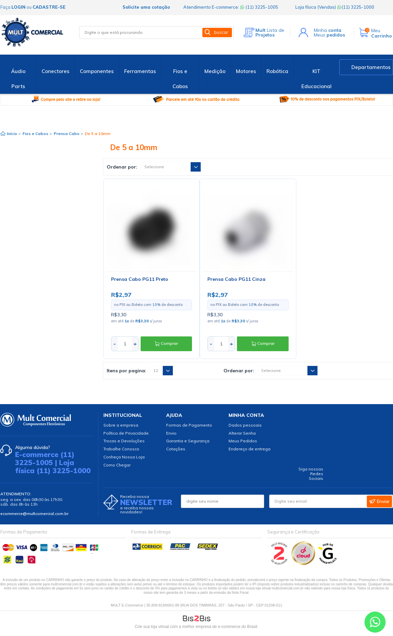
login (18, 7)
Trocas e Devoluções (124, 440)
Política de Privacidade (126, 433)
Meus (329, 35)
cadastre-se (49, 7)
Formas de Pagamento (189, 425)
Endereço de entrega (250, 448)
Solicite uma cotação (146, 7)
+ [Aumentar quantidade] (135, 343)
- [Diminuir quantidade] (114, 343)
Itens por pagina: (126, 371)
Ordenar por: (122, 167)
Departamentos (371, 67)
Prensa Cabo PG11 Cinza (236, 279)
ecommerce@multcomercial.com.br (34, 513)
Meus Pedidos (243, 440)
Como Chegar (117, 464)
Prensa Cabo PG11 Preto (139, 279)
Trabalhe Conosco (121, 448)
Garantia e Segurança (187, 440)
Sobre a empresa (120, 425)
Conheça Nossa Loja (124, 456)
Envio (171, 433)
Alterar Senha (242, 433)
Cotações (175, 448)
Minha (327, 30)
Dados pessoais (245, 425)
